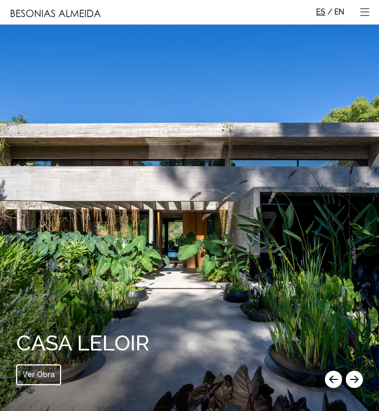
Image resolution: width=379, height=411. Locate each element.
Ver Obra (39, 374)
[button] (333, 381)
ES (320, 12)
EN (339, 12)
